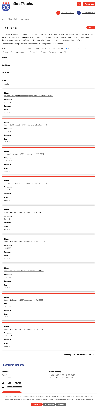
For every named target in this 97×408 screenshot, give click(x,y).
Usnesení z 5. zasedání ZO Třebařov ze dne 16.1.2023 (25, 212)
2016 (14, 48)
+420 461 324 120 (67, 13)
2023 (69, 48)
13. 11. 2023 (8, 131)
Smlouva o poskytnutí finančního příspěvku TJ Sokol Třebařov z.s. (30, 96)
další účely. (89, 396)
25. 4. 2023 (8, 277)
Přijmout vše (37, 404)
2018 (29, 48)
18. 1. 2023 (7, 102)
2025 (85, 48)
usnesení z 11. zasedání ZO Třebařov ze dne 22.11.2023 (25, 154)
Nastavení (61, 404)
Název (4, 57)
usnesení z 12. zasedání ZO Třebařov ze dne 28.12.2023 (26, 183)
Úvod (4, 19)
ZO (67, 52)
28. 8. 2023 (8, 335)
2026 (6, 52)
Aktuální (7, 112)
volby (45, 52)
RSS (91, 27)
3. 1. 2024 (7, 190)
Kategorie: (6, 48)
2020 (45, 48)
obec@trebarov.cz (88, 13)
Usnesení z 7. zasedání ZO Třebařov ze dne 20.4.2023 (25, 271)
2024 (77, 48)
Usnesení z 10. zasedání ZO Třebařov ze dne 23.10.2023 (26, 125)
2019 (37, 48)
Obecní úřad (12, 19)
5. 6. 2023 (7, 306)
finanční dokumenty (20, 52)
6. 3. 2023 (7, 248)
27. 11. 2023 (8, 160)
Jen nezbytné (49, 404)
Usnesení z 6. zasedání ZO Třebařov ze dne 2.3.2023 (25, 241)
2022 (61, 48)
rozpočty (35, 52)
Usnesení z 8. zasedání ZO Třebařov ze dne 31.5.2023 (25, 300)
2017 (21, 48)
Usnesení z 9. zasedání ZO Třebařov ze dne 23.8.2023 (25, 329)
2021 (53, 48)
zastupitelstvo (56, 52)
